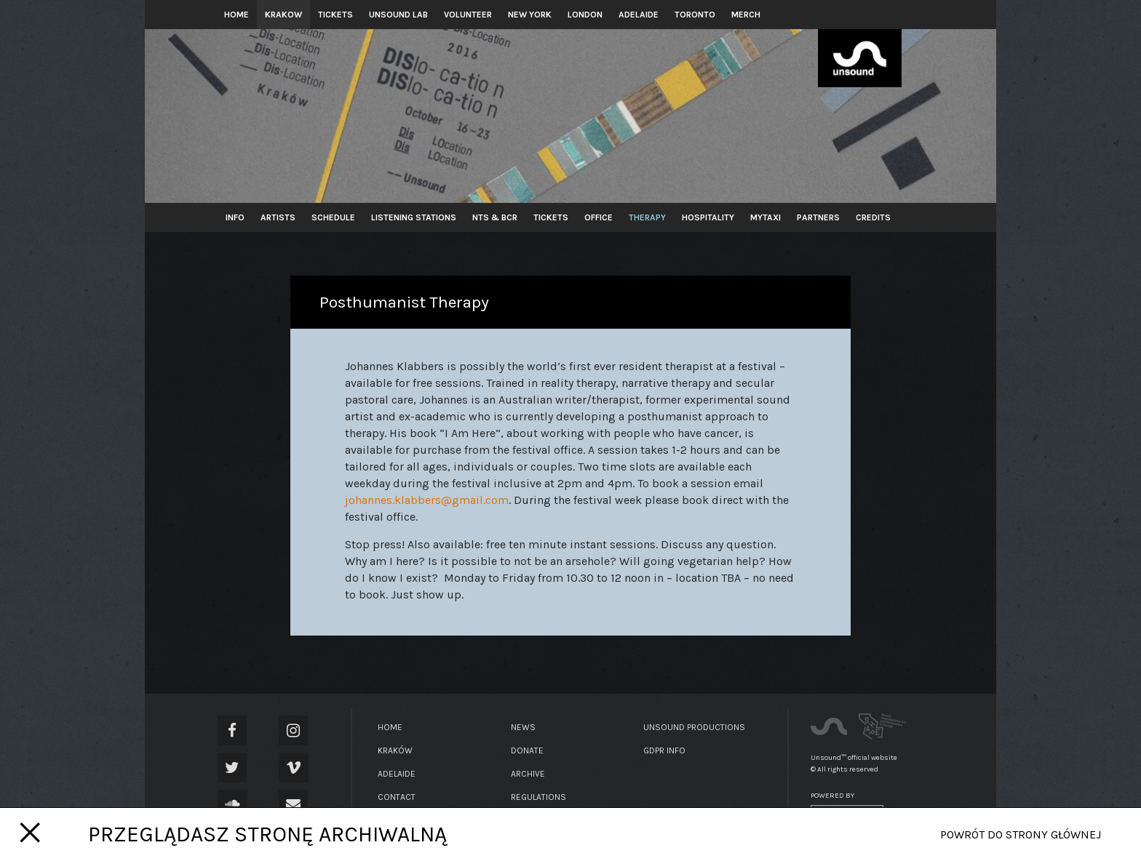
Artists (278, 217)
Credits (873, 217)
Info (235, 217)
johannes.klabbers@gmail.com (427, 500)
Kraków (395, 750)
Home (236, 14)
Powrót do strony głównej (1020, 834)
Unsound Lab (398, 14)
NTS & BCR (494, 217)
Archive (528, 774)
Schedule (333, 217)
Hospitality (708, 217)
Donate (527, 750)
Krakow (283, 14)
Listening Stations (413, 217)
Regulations (538, 797)
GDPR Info (664, 750)
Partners (818, 217)
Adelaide (639, 14)
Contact (397, 797)
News (523, 727)
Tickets (335, 14)
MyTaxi (765, 217)
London (585, 14)
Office (598, 217)
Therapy (647, 217)
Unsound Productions (694, 727)
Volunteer (468, 14)
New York (530, 14)
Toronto (695, 14)
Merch (745, 14)
